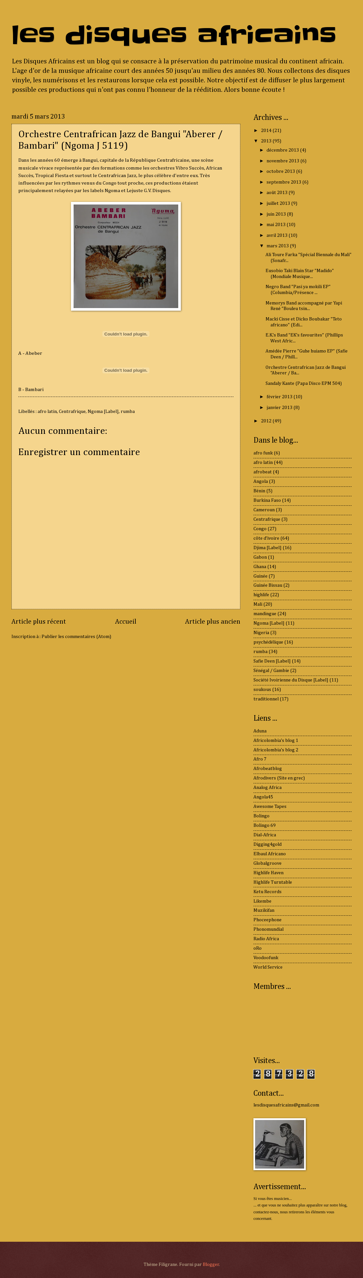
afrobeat (262, 472)
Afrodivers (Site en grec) (279, 778)
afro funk (263, 453)
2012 (266, 421)
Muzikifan (263, 910)
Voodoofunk (265, 958)
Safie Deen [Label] (272, 661)
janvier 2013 (280, 407)
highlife (261, 595)
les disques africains (173, 35)
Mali (257, 604)
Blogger (211, 1264)
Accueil (125, 621)
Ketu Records (267, 892)
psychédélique (268, 642)
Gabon (260, 557)
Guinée (260, 576)
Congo (260, 529)
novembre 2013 (283, 161)
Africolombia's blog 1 (275, 740)
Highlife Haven (268, 873)
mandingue (264, 614)
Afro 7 (260, 759)
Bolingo (261, 816)
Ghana (259, 567)
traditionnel (266, 699)
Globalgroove (267, 863)
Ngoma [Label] (103, 411)
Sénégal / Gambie (271, 670)
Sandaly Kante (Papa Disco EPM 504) (304, 383)
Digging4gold (267, 844)
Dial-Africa (264, 835)
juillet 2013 (279, 203)
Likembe (262, 901)
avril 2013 (277, 235)
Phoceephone (267, 920)
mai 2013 (276, 224)
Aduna (260, 731)
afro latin (47, 411)
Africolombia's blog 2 (275, 750)
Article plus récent (38, 621)
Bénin (259, 491)
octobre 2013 (281, 171)
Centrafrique (72, 411)
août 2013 (277, 192)
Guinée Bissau (267, 585)
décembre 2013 (283, 150)
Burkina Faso (267, 500)
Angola (260, 481)
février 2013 (280, 397)
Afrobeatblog (267, 768)
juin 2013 (277, 214)
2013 (266, 141)
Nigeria (261, 633)
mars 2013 (278, 246)
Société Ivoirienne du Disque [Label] (290, 680)
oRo (257, 948)
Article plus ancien (212, 621)
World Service (268, 967)
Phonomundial (268, 929)
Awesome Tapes (269, 806)
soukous (262, 689)
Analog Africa (267, 787)
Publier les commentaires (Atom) (76, 636)
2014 (266, 130)
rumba (128, 411)
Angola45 (263, 797)
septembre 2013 (284, 182)
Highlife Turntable (272, 882)
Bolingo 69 (264, 825)
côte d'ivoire (266, 538)
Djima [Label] (267, 548)
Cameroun (264, 510)
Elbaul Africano (269, 854)
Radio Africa (266, 939)
